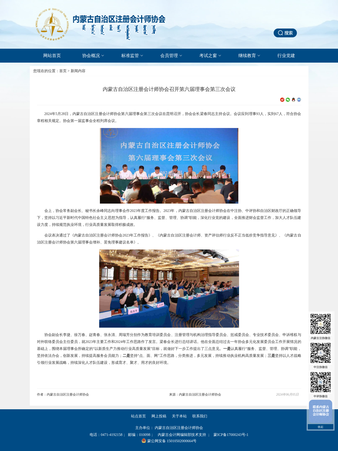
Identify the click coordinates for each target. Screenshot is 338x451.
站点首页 (138, 416)
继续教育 (249, 56)
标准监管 (132, 56)
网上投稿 (158, 416)
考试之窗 (210, 56)
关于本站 (179, 416)
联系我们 (199, 416)
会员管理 (171, 56)
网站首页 (52, 55)
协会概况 (93, 56)
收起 (320, 427)
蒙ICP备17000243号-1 (230, 435)
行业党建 (286, 55)
